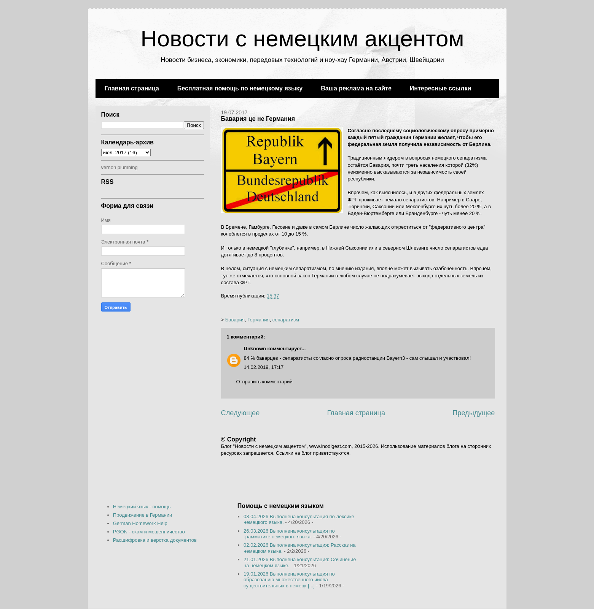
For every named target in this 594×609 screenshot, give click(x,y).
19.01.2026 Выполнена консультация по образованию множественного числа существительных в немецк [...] (289, 579)
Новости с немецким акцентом (302, 38)
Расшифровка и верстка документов (155, 540)
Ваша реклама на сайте (356, 88)
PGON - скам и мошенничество (149, 532)
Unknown (255, 348)
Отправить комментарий (264, 381)
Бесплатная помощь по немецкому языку (240, 88)
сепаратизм (285, 320)
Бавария (235, 320)
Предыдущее (473, 413)
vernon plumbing (119, 167)
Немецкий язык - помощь (142, 506)
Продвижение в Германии (142, 515)
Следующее (240, 413)
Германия (258, 320)
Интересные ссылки (440, 88)
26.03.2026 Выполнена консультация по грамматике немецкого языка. (289, 534)
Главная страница (132, 88)
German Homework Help (140, 523)
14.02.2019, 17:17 (264, 367)
